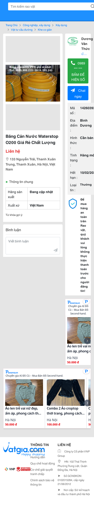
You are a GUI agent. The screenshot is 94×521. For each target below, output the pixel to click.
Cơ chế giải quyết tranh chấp (41, 471)
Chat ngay (78, 93)
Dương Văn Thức (87, 43)
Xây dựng (61, 25)
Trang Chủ (11, 25)
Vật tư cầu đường (21, 29)
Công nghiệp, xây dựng (36, 25)
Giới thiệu (36, 451)
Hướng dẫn (37, 457)
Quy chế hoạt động (42, 463)
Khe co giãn (45, 29)
